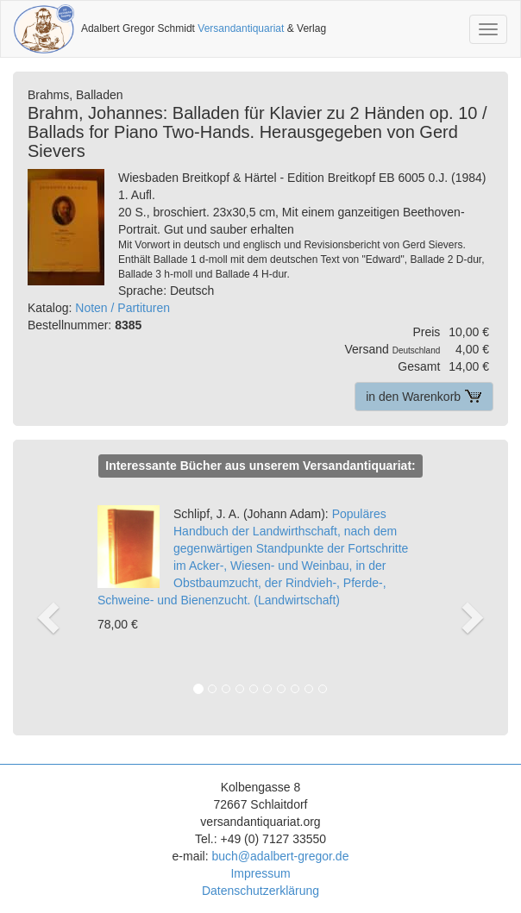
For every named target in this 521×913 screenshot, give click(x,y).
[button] (49, 599)
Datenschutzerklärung (260, 890)
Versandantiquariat (241, 28)
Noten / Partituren (122, 308)
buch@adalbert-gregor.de (279, 856)
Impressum (260, 873)
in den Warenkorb (424, 396)
